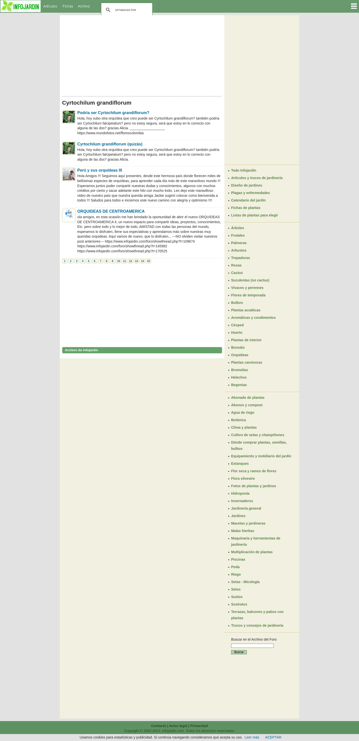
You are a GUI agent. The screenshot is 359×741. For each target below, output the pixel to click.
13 (136, 261)
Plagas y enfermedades (250, 193)
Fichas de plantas (245, 208)
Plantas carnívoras (246, 362)
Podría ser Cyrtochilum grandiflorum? (113, 113)
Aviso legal (178, 726)
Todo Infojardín (243, 170)
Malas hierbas (242, 531)
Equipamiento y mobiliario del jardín (261, 456)
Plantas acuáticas (246, 310)
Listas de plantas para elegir (254, 215)
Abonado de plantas (248, 398)
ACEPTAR (273, 737)
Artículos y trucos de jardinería (256, 178)
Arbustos (238, 250)
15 (148, 261)
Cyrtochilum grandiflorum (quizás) (109, 144)
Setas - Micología (245, 582)
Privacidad (199, 726)
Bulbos (237, 303)
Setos (236, 589)
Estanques (240, 464)
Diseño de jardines (246, 185)
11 (124, 261)
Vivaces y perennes (247, 288)
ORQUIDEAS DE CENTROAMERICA (111, 211)
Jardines (238, 516)
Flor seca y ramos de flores (253, 471)
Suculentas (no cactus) (250, 280)
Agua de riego (242, 412)
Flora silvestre (243, 478)
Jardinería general (246, 508)
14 (142, 261)
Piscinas (238, 559)
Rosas (236, 265)
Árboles (237, 228)
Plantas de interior (246, 340)
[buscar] (126, 10)
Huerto (236, 333)
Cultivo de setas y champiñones (257, 435)
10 (118, 261)
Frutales (238, 235)
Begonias (239, 385)
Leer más (252, 737)
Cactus (237, 273)
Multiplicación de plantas (251, 552)
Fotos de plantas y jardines (253, 486)
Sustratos (239, 604)
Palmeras (239, 243)
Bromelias (239, 370)
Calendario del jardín (248, 200)
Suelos (237, 597)
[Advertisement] (142, 54)
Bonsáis (238, 347)
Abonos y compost (247, 405)
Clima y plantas (244, 427)
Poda (235, 567)
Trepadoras (240, 258)
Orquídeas (239, 355)
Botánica (238, 420)
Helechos (239, 377)
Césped (237, 325)
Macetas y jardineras (248, 523)
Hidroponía (240, 493)
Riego (236, 574)
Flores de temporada (248, 295)
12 (130, 261)
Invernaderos (242, 501)
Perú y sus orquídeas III (99, 170)
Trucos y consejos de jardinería (257, 625)
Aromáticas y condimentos (253, 318)
